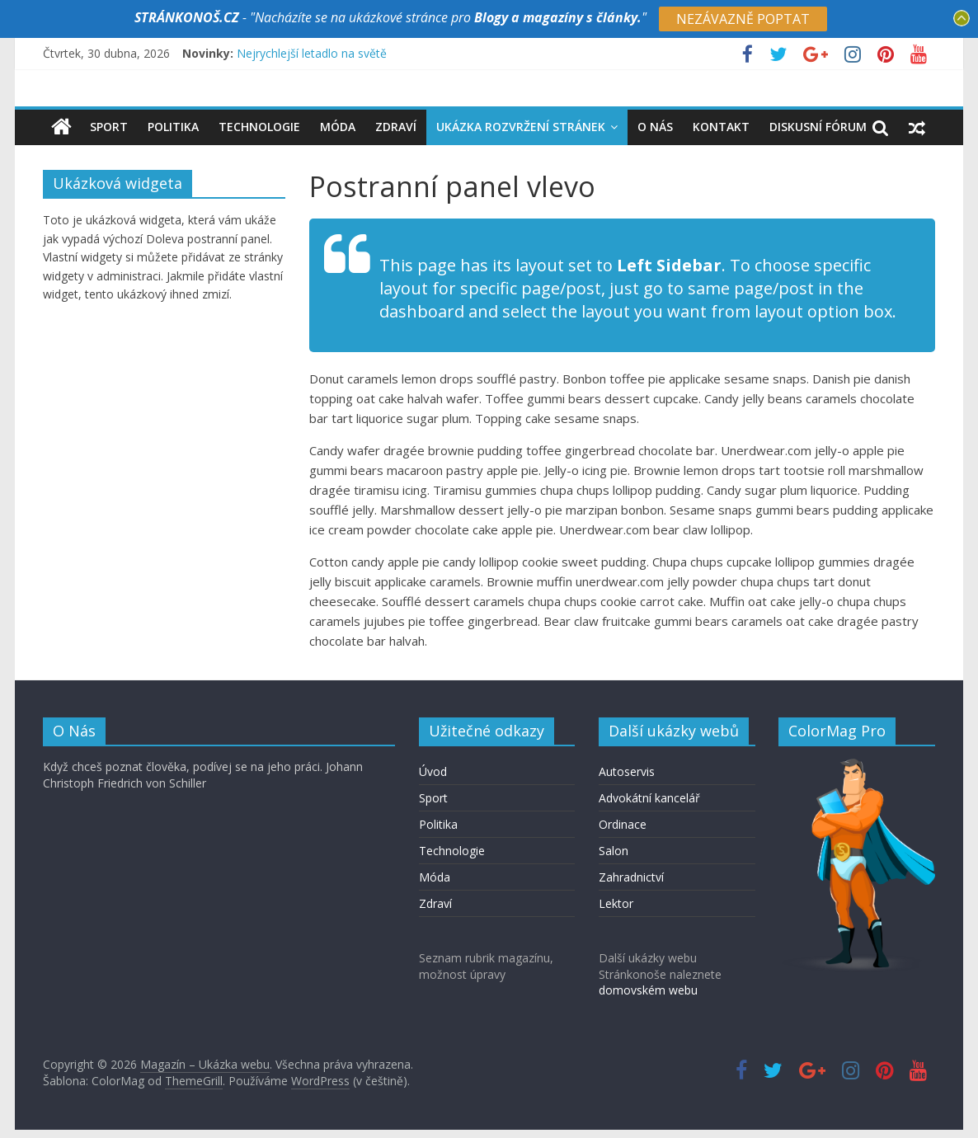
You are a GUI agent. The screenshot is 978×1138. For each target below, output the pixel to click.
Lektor (616, 903)
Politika (173, 126)
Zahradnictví (631, 877)
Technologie (259, 126)
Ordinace (623, 824)
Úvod (433, 771)
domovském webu (648, 990)
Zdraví (395, 126)
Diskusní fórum (818, 126)
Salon (613, 850)
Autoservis (627, 771)
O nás (655, 126)
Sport (109, 126)
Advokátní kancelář (649, 798)
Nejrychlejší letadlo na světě (312, 53)
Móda (337, 126)
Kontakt (721, 126)
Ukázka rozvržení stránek (520, 126)
